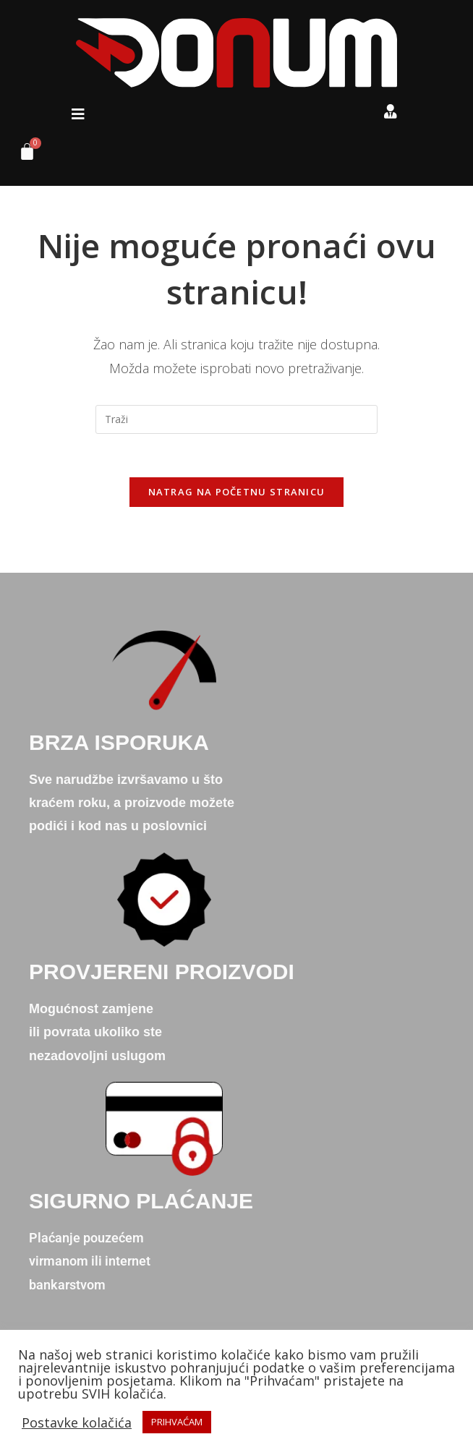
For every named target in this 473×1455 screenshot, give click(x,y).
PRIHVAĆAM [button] (177, 1421)
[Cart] (21, 155)
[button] (78, 114)
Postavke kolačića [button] (77, 1422)
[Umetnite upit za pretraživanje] (236, 419)
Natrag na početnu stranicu (236, 492)
